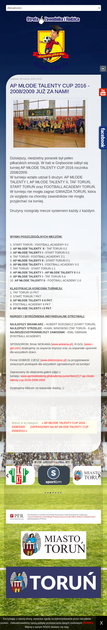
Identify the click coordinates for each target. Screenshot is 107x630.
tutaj (66, 627)
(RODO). (88, 622)
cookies (4, 623)
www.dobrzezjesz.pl (53, 360)
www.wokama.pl (62, 344)
